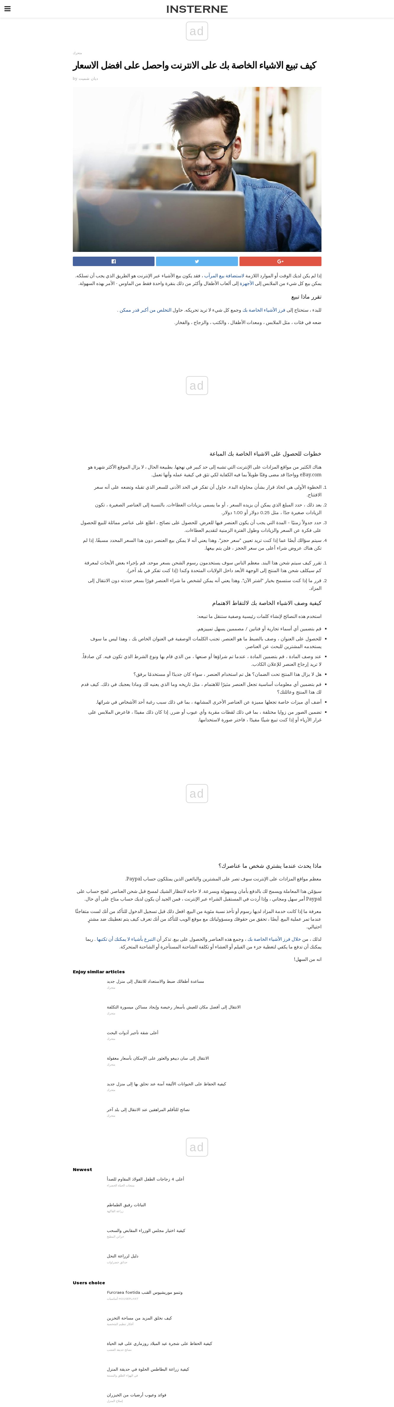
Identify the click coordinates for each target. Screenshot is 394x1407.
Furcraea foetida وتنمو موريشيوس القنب (145, 1161)
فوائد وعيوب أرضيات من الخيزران (136, 1263)
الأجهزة (247, 283)
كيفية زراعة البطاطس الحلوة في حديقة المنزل (148, 1238)
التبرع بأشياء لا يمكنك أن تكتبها (126, 808)
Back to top (197, 1380)
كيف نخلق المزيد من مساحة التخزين (139, 1186)
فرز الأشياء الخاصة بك (263, 310)
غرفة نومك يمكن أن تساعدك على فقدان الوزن (148, 1289)
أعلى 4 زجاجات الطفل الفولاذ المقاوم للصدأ (145, 1048)
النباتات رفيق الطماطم (126, 1073)
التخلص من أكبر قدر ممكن (145, 310)
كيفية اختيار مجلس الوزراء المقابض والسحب (146, 1099)
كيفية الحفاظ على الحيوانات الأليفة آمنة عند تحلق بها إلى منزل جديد (166, 952)
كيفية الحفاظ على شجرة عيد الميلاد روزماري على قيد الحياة (159, 1212)
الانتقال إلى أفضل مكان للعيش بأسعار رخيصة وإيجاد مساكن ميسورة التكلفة (174, 875)
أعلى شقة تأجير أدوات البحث (132, 901)
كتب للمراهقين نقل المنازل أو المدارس (141, 1314)
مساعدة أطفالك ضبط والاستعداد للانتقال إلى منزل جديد (155, 850)
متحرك (77, 53)
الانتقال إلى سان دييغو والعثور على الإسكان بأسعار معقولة (158, 927)
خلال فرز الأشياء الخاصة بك (274, 808)
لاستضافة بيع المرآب (224, 276)
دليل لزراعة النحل (122, 1125)
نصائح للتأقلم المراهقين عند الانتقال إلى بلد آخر (148, 978)
